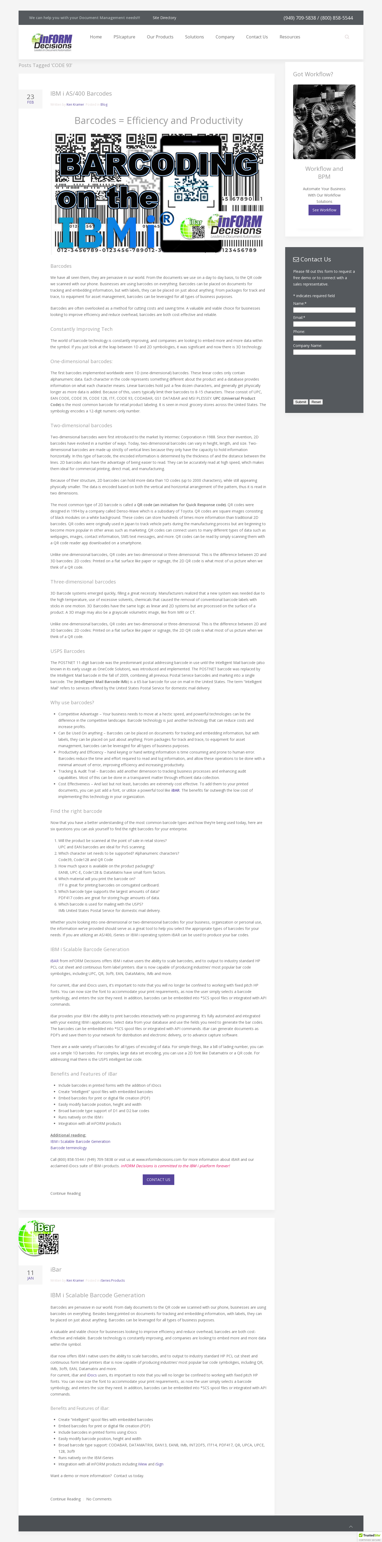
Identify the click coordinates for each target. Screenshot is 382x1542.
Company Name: (307, 345)
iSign (159, 1464)
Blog (104, 104)
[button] (370, 1537)
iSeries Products (113, 1280)
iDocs (92, 1375)
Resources (290, 37)
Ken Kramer (75, 104)
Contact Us (257, 37)
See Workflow (324, 209)
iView (142, 1464)
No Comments (99, 1498)
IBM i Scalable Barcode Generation (80, 1141)
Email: (299, 317)
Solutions (194, 37)
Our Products (160, 37)
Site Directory (164, 17)
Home (96, 37)
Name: (300, 303)
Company (225, 37)
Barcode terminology (68, 1147)
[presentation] (315, 375)
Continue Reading (65, 1193)
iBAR (54, 960)
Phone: (299, 331)
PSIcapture (124, 37)
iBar (56, 1269)
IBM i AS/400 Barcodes (81, 93)
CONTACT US (158, 1179)
